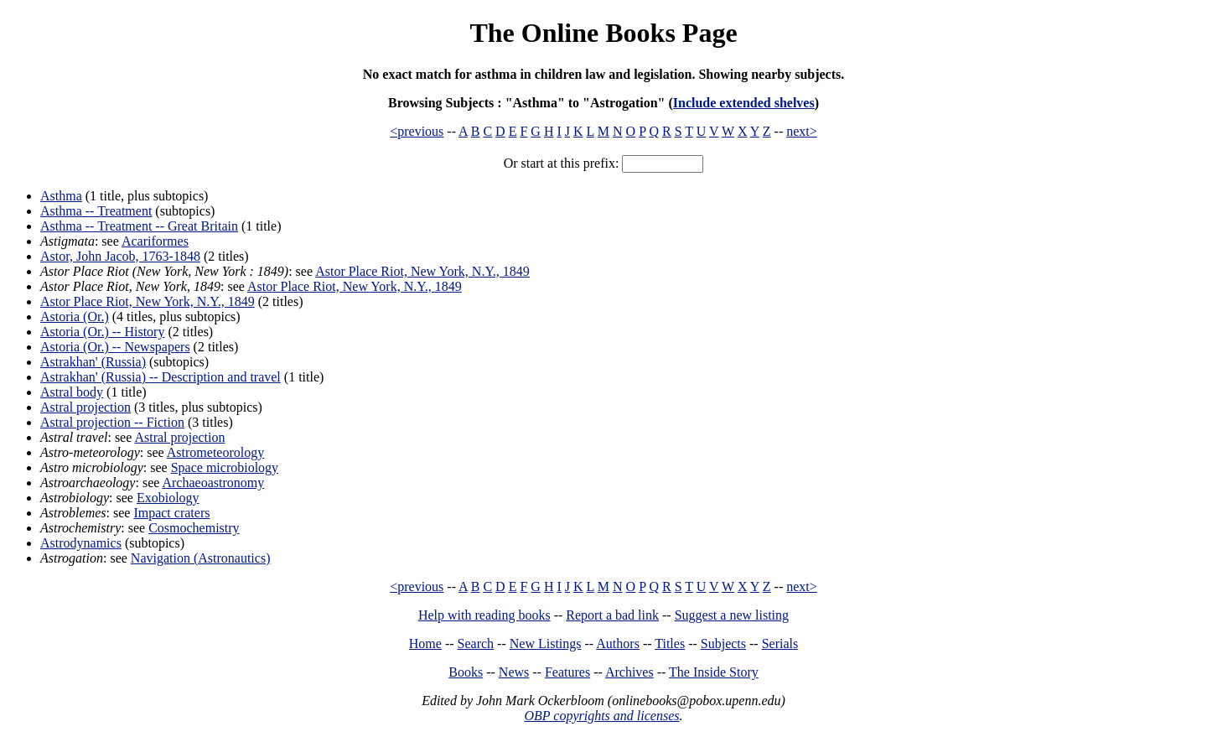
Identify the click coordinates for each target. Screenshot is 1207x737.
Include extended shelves (744, 103)
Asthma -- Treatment (96, 211)
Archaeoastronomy (213, 482)
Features (567, 672)
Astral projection (85, 407)
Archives (629, 672)
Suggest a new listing (732, 615)
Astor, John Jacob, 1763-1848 (120, 256)
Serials (780, 643)
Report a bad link (612, 615)
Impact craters (171, 513)
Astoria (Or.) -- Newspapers (115, 347)
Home (425, 643)
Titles (670, 643)
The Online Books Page (603, 33)
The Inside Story (714, 672)
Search (476, 643)
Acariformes (155, 241)
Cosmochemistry (193, 528)
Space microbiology (224, 467)
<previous (416, 131)
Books (465, 672)
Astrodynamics (81, 543)
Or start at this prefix (559, 163)
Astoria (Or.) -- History (102, 331)
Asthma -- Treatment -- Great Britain (139, 226)
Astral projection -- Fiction (112, 422)
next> (801, 131)
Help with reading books (484, 615)
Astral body (71, 392)
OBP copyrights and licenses (601, 715)
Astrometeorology (215, 452)
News (514, 672)
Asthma (61, 196)
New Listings (546, 643)
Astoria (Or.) (74, 316)
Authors (618, 643)
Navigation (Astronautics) (201, 558)
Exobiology (168, 497)
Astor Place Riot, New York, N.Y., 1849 (422, 271)
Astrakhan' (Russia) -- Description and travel (160, 377)
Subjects (723, 643)
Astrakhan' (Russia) (93, 362)
